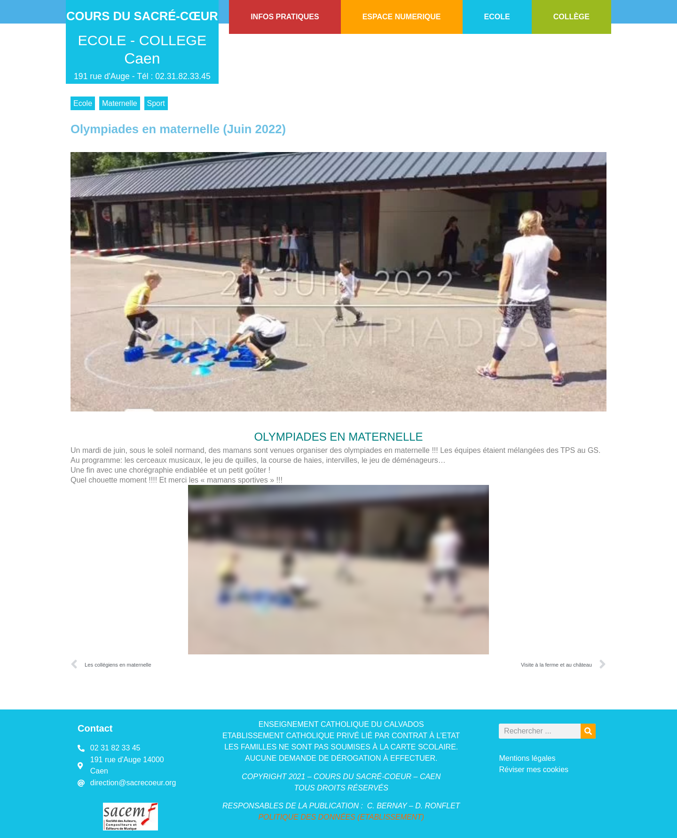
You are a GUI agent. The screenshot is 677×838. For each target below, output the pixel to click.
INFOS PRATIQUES (285, 17)
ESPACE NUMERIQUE (401, 17)
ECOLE (497, 17)
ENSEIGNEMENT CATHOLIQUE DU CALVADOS (341, 724)
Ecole (82, 103)
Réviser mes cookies (533, 769)
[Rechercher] (588, 731)
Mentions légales (527, 758)
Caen (142, 58)
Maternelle (119, 103)
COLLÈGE (571, 17)
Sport (156, 103)
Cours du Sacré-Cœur (142, 16)
